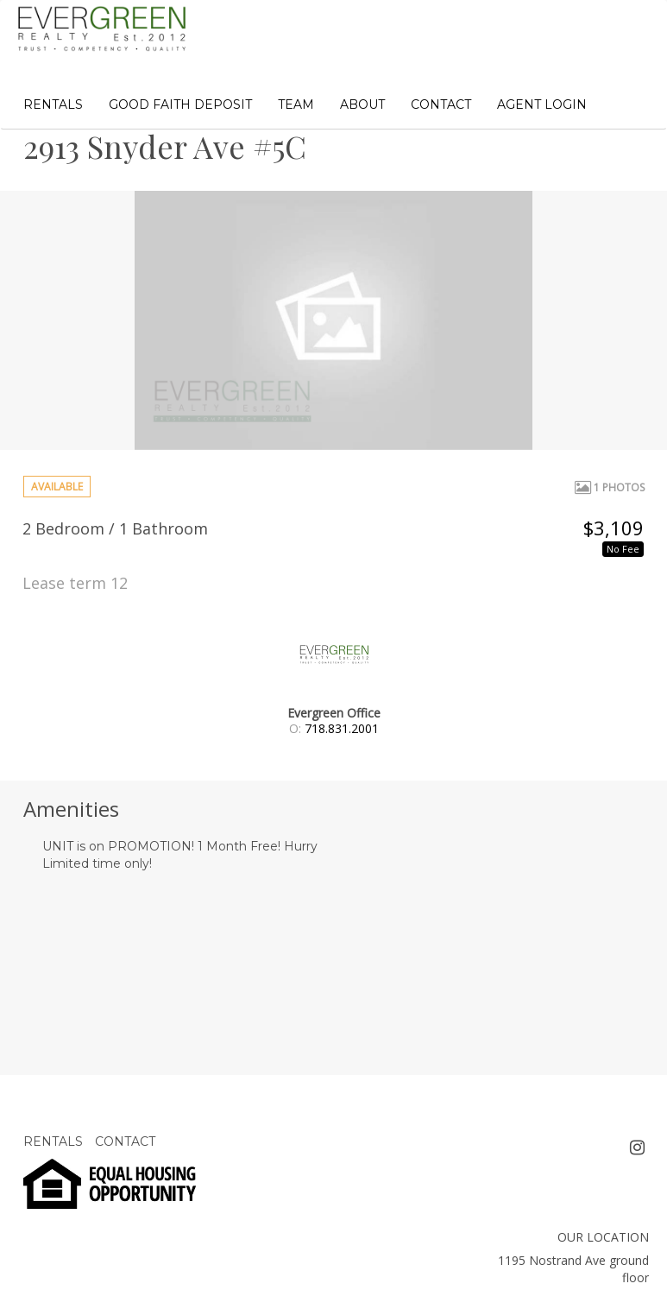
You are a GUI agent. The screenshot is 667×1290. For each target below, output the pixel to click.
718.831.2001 (342, 728)
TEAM (296, 104)
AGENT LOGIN (542, 104)
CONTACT (441, 104)
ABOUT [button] (362, 104)
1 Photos (610, 487)
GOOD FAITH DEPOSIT (180, 104)
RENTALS (53, 104)
